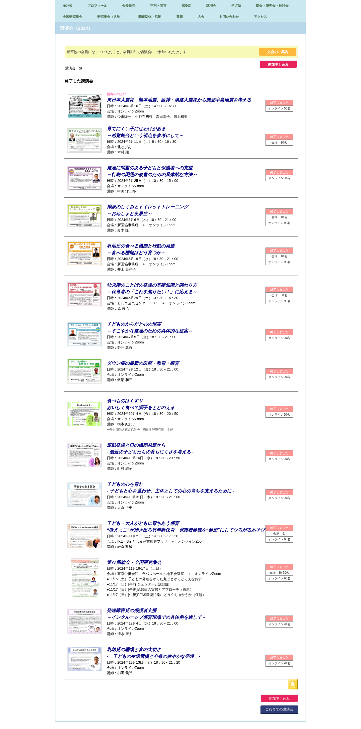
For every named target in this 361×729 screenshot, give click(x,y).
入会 (201, 17)
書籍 (179, 17)
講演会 (211, 6)
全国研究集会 (72, 17)
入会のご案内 (277, 52)
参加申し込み (278, 64)
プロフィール (97, 6)
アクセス (260, 17)
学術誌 (236, 6)
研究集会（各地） (110, 17)
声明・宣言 (158, 6)
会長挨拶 (128, 6)
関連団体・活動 (149, 17)
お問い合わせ (229, 17)
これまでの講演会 (279, 709)
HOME (67, 6)
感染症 (186, 6)
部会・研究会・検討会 (272, 6)
